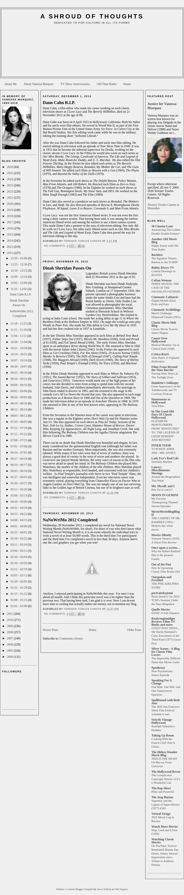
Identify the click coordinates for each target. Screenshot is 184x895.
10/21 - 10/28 (19, 348)
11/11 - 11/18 (19, 329)
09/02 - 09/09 (19, 391)
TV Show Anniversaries (75, 84)
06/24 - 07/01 (19, 452)
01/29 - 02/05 (19, 581)
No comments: (55, 246)
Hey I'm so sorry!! (162, 489)
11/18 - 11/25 (19, 323)
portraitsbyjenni (162, 593)
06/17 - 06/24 (19, 458)
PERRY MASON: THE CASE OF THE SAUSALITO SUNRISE (165, 287)
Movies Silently (161, 535)
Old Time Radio (107, 84)
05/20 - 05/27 (19, 483)
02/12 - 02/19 (19, 569)
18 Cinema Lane (162, 226)
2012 (10, 253)
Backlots (157, 254)
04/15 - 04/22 (19, 514)
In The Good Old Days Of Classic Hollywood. (162, 414)
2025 (10, 173)
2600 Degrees (121, 889)
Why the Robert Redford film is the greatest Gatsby (165, 555)
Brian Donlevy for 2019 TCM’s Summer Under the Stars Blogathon (165, 600)
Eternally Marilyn (161, 461)
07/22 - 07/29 (19, 428)
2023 (10, 185)
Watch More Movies (164, 826)
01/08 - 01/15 (19, 600)
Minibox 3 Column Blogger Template (75, 889)
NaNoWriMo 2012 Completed (70, 519)
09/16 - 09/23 (19, 378)
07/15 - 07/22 (19, 434)
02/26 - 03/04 (19, 557)
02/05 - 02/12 (19, 575)
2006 (10, 644)
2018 (10, 216)
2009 (10, 626)
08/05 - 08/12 (19, 415)
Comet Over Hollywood (159, 340)
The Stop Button (162, 797)
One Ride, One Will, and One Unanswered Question (165, 690)
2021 (10, 197)
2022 (10, 191)
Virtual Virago (160, 813)
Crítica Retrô (160, 354)
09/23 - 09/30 (19, 372)
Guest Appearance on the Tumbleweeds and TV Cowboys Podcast (166, 390)
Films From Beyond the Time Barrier (164, 368)
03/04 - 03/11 (19, 550)
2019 (10, 210)
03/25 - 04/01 (19, 532)
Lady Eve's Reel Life (165, 458)
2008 (10, 632)
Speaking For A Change (161, 682)
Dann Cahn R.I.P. (20, 294)
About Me (10, 84)
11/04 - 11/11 (19, 335)
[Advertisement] (92, 52)
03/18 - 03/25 (19, 538)
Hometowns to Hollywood (160, 401)
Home (127, 84)
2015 (10, 234)
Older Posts (134, 629)
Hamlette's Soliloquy (165, 382)
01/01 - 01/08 (19, 606)
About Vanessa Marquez (38, 84)
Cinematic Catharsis (164, 297)
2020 (10, 203)
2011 (10, 613)
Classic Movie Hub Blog (163, 324)
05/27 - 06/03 (19, 477)
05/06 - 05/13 (19, 495)
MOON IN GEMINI (164, 495)
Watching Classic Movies (162, 841)
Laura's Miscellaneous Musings (160, 470)
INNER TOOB (161, 445)
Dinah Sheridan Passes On (67, 268)
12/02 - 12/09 (19, 282)
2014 (10, 240)
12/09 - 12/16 (19, 276)
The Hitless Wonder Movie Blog (164, 753)
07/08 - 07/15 (19, 440)
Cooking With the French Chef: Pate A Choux (163, 742)
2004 (10, 656)
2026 (10, 167)
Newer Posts (50, 629)
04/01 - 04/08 (19, 526)
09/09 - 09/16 (19, 385)
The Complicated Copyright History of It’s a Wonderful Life (165, 779)
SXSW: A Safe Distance (165, 613)
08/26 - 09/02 (19, 397)
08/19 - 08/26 (19, 403)
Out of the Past (161, 564)
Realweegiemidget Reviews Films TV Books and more (163, 621)
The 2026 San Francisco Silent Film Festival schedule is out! (165, 710)
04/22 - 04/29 (19, 507)
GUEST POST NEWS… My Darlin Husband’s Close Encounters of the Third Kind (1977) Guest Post (165, 635)
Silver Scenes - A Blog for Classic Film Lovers (165, 651)
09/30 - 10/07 (19, 366)
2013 (10, 246)
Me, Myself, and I (162, 486)
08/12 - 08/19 (19, 409)
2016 (10, 228)
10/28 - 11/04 (19, 342)
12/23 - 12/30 (19, 264)
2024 (10, 179)
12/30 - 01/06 (19, 258)
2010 (10, 619)
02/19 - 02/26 (19, 563)
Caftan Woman (161, 280)
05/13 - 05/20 (19, 489)
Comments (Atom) (71, 638)
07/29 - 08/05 (19, 421)
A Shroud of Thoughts (92, 16)
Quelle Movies (160, 609)
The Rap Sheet (161, 788)
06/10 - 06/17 (19, 464)
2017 (10, 222)
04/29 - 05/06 (19, 501)
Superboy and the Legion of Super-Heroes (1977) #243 (165, 804)
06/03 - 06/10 (19, 471)
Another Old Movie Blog (164, 240)
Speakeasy (158, 667)
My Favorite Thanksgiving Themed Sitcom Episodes (164, 502)
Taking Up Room (162, 735)
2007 (10, 638)
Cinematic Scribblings (166, 309)
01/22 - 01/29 (19, 587)
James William (104, 889)
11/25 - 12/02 (19, 289)
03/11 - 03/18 (19, 544)
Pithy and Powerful (162, 791)
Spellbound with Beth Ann (165, 701)
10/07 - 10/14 (19, 360)
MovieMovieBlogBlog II (165, 513)
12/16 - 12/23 (19, 270)
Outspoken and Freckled (161, 578)
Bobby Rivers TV (162, 267)
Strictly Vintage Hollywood (161, 721)
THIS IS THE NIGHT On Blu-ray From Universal (164, 762)
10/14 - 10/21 (19, 354)
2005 (10, 650)
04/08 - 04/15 (19, 520)
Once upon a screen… (165, 547)
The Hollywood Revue (165, 771)
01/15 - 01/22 (19, 593)
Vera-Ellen (157, 405)
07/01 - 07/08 (19, 446)
